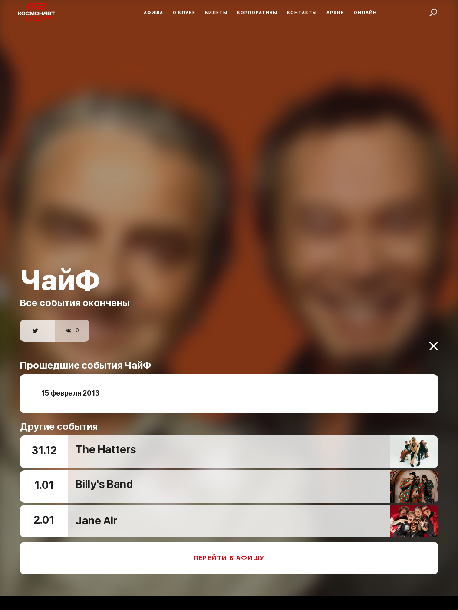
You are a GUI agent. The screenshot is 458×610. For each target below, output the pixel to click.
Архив (335, 12)
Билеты (216, 12)
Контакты (302, 12)
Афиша (153, 12)
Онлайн (365, 12)
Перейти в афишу (229, 552)
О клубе (184, 12)
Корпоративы (257, 12)
